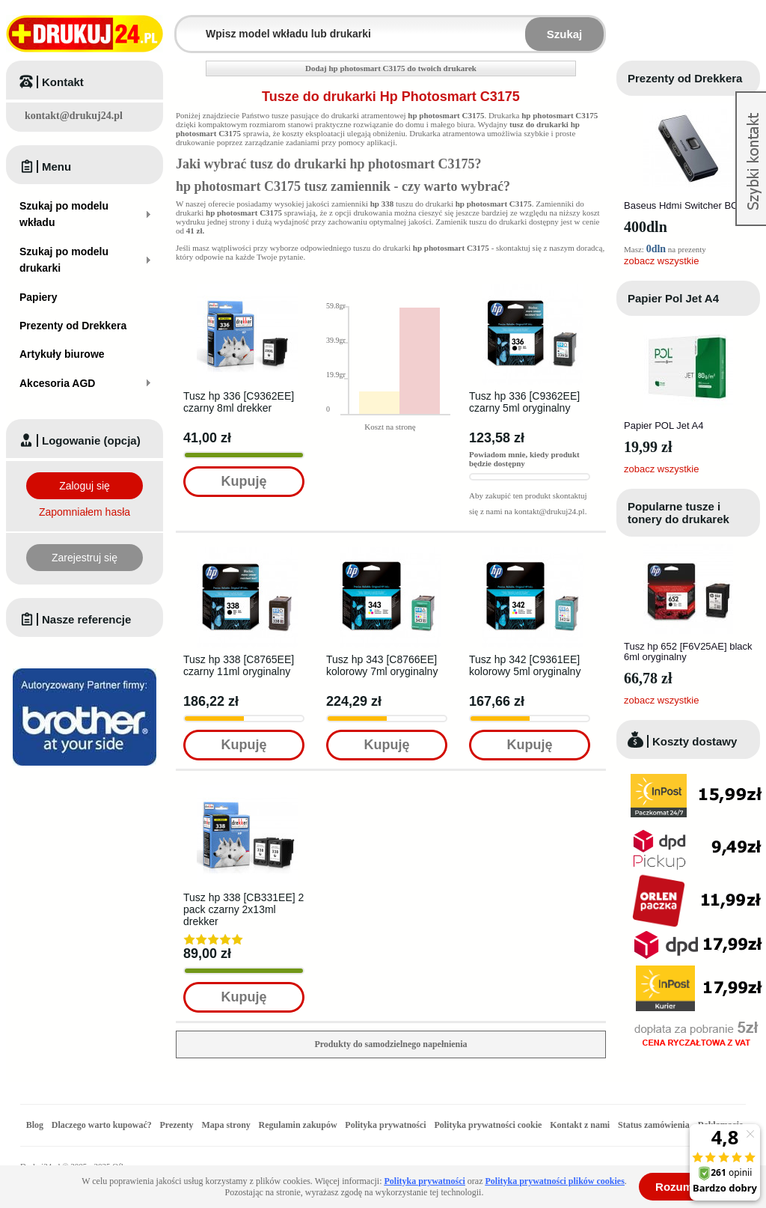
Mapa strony (225, 1125)
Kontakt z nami (580, 1125)
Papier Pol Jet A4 (673, 298)
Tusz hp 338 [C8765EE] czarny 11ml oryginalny (238, 665)
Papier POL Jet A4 (663, 425)
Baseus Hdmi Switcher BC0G (687, 205)
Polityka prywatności (385, 1125)
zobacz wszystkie (661, 260)
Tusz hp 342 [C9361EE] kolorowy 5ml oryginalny (524, 665)
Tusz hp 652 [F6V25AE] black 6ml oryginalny (688, 651)
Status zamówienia (655, 1125)
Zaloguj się (84, 486)
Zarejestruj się (84, 558)
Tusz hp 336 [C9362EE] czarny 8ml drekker (238, 402)
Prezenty (177, 1125)
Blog (34, 1125)
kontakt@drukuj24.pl (74, 115)
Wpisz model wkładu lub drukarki (185, 25)
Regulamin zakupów (298, 1125)
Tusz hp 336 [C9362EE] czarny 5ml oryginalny (524, 402)
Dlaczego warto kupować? (102, 1125)
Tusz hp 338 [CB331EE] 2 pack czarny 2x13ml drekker (243, 909)
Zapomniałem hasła (84, 512)
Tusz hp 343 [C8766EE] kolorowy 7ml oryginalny (382, 665)
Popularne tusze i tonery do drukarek (678, 512)
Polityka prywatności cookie (488, 1125)
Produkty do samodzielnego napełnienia (390, 1044)
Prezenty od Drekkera (685, 78)
